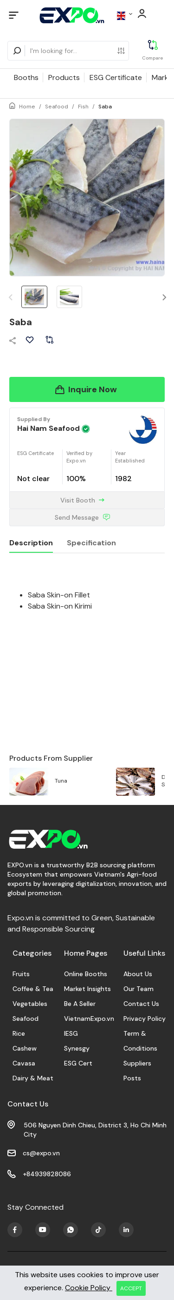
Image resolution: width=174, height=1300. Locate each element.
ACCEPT (131, 1288)
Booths (26, 77)
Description (31, 543)
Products (64, 77)
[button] (164, 297)
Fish (83, 106)
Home (27, 106)
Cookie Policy (88, 1288)
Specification (91, 543)
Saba (105, 106)
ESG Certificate (116, 77)
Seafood (56, 106)
